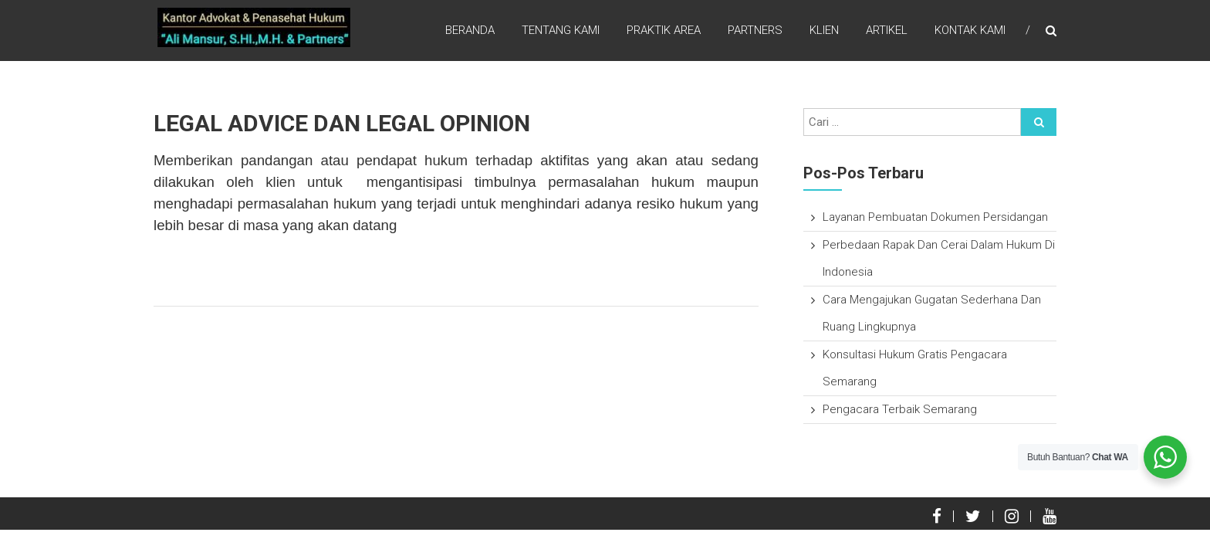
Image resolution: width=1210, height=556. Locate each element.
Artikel (887, 30)
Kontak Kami (970, 30)
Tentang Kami (561, 30)
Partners (755, 30)
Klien (824, 30)
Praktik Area (664, 30)
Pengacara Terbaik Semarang (900, 409)
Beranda (470, 30)
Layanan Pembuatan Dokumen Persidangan (935, 217)
